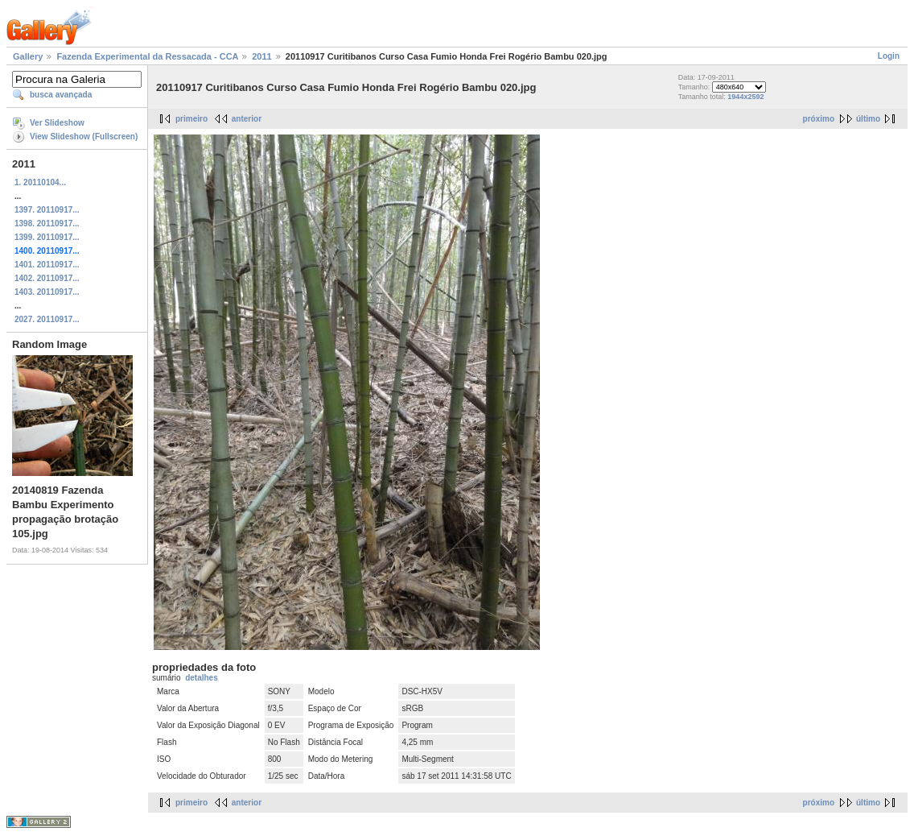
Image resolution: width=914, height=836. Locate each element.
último (868, 118)
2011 (261, 56)
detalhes (201, 677)
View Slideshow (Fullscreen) (84, 136)
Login (889, 56)
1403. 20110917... (47, 292)
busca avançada (61, 94)
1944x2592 (745, 97)
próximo (818, 118)
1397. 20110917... (47, 209)
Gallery (28, 56)
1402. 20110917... (47, 278)
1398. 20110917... (47, 223)
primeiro (191, 118)
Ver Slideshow (57, 122)
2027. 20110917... (47, 319)
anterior (246, 118)
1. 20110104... (40, 182)
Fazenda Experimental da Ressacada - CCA (147, 56)
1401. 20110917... (47, 264)
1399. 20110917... (47, 237)
